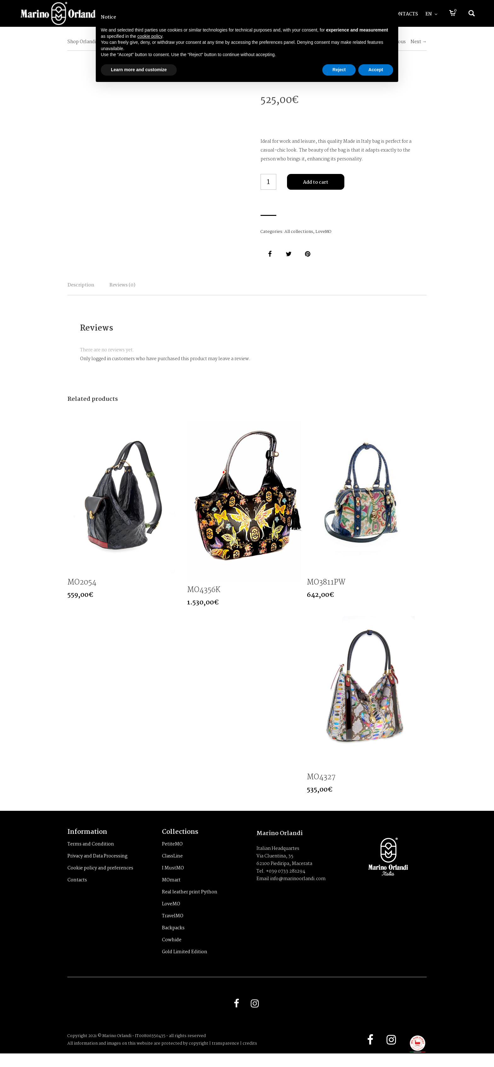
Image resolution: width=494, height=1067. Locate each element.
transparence (225, 1057)
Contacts (77, 891)
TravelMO (172, 927)
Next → (419, 42)
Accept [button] (375, 69)
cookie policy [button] (149, 36)
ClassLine (172, 867)
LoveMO (323, 231)
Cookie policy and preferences (100, 879)
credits (250, 1057)
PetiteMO (172, 855)
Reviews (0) (165, 289)
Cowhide (171, 951)
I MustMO (173, 879)
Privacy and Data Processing (97, 867)
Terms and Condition (90, 855)
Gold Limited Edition (184, 963)
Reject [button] (339, 69)
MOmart (171, 891)
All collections (298, 231)
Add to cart (315, 182)
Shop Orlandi (81, 42)
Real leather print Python (189, 903)
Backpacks (173, 939)
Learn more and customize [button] (139, 69)
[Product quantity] (268, 182)
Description (95, 289)
